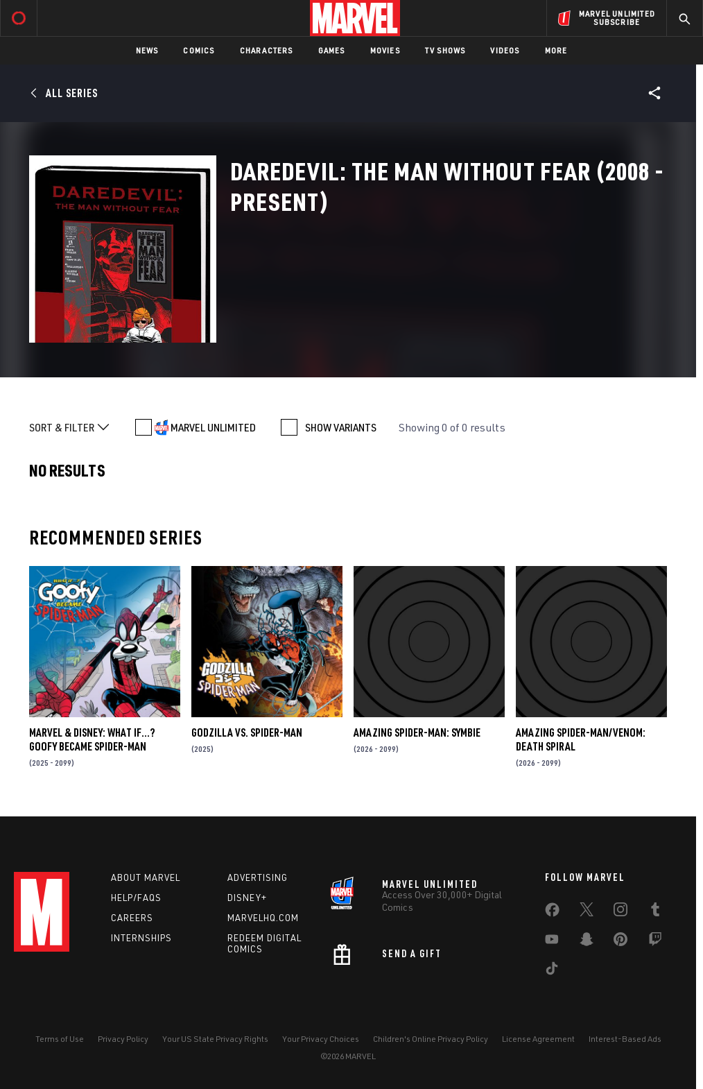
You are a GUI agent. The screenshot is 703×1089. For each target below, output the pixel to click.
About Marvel (145, 877)
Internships (141, 937)
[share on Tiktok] (552, 971)
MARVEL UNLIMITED (213, 427)
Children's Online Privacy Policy (430, 1039)
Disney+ (247, 897)
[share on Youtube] (552, 942)
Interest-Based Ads (625, 1039)
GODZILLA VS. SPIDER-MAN (246, 732)
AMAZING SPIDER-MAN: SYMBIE (417, 732)
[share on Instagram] (620, 912)
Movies (385, 50)
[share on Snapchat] (586, 942)
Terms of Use (59, 1039)
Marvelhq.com (263, 917)
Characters (266, 50)
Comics (198, 50)
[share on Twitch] (655, 942)
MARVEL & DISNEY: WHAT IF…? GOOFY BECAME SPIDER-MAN (92, 739)
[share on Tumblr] (655, 912)
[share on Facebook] (552, 913)
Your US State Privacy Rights (215, 1039)
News (147, 50)
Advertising (257, 877)
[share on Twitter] (586, 912)
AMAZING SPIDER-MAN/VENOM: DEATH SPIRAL (580, 739)
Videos (504, 50)
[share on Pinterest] (620, 942)
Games (331, 50)
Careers (132, 917)
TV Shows (445, 50)
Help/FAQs (136, 897)
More (556, 50)
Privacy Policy (123, 1039)
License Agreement (538, 1039)
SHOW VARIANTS (340, 427)
